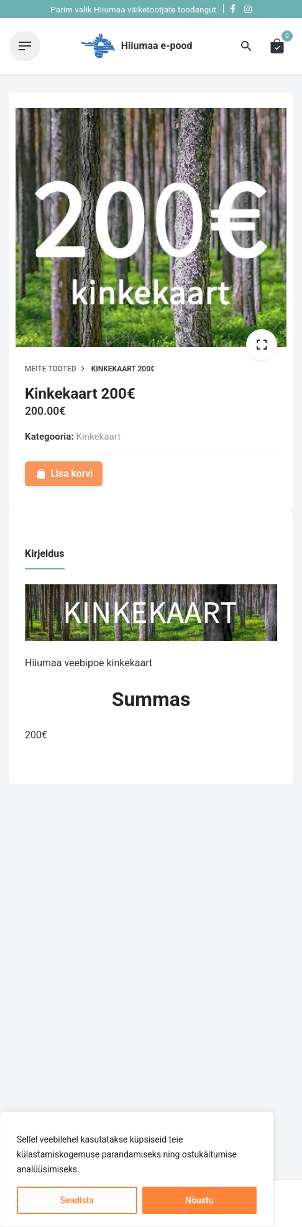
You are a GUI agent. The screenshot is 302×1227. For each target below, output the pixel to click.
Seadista (77, 1200)
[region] (136, 1169)
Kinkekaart (98, 436)
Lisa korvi (64, 473)
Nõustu (199, 1200)
